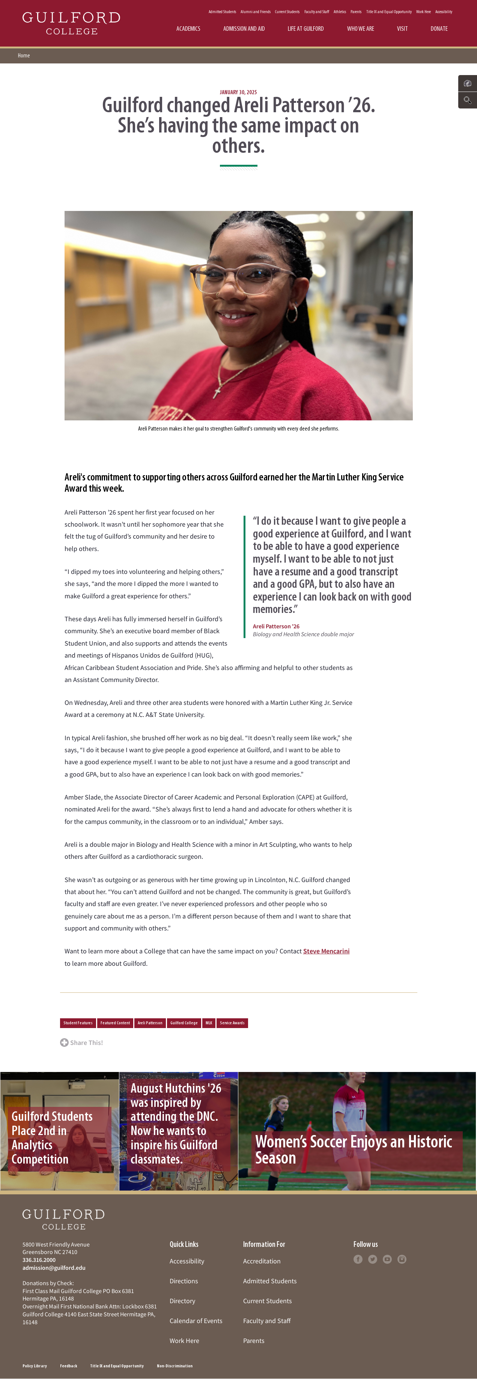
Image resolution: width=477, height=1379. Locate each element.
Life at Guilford (306, 29)
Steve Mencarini (326, 951)
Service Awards (232, 1023)
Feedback (68, 1366)
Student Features (78, 1023)
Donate (439, 29)
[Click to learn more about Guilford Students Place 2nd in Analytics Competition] (59, 1131)
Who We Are (360, 29)
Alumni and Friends (256, 12)
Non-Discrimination (175, 1366)
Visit (402, 29)
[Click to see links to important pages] (467, 83)
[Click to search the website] (467, 100)
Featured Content (115, 1023)
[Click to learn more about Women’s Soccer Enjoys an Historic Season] (358, 1131)
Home (24, 56)
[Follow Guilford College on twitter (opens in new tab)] (372, 1258)
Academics (188, 29)
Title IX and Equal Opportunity (389, 12)
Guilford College (184, 1023)
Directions (184, 1281)
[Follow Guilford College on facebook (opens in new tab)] (358, 1258)
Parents (356, 12)
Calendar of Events (196, 1320)
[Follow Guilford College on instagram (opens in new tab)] (401, 1258)
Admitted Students (222, 12)
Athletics (340, 12)
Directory (182, 1300)
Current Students (287, 12)
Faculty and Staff (316, 12)
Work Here (423, 12)
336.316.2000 (39, 1259)
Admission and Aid (244, 29)
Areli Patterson (150, 1023)
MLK (209, 1023)
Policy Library (35, 1366)
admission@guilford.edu (54, 1267)
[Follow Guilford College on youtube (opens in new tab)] (387, 1258)
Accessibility (443, 12)
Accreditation (262, 1261)
